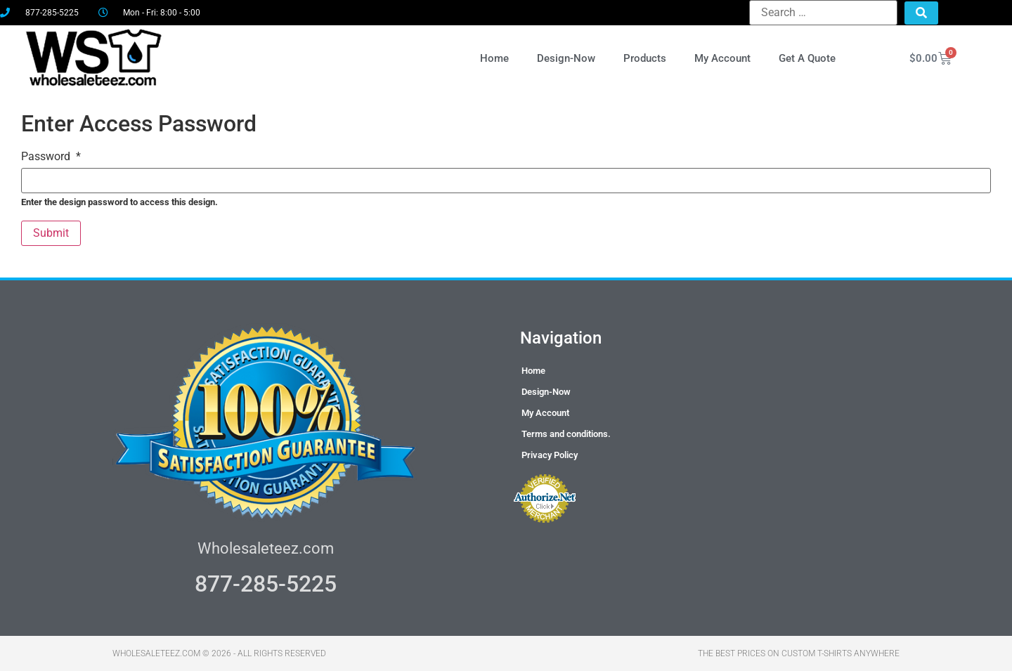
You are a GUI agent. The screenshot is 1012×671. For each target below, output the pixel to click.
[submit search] (921, 13)
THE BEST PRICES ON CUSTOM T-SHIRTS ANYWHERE (799, 653)
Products (644, 58)
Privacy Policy (549, 455)
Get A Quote (807, 58)
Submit (51, 233)
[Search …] (823, 12)
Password (51, 156)
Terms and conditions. (566, 434)
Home (494, 58)
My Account (722, 58)
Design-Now (566, 58)
